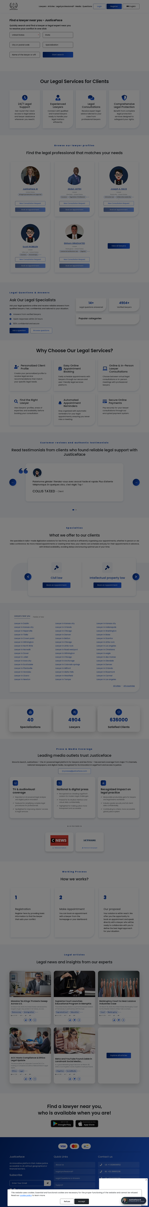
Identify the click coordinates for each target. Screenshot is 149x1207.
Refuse (67, 1201)
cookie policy (26, 1195)
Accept (81, 1201)
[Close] (146, 1179)
